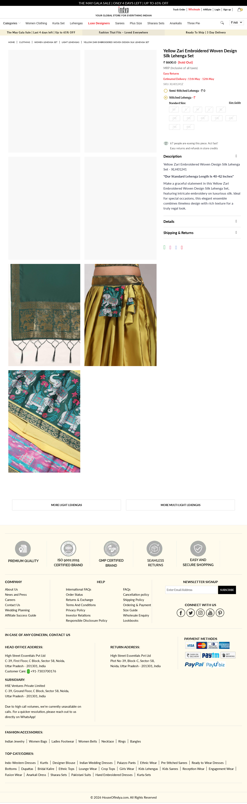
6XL (231, 118)
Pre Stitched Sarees (174, 763)
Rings (122, 741)
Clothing (24, 42)
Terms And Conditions (81, 605)
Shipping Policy (133, 600)
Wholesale (194, 9)
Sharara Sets (155, 23)
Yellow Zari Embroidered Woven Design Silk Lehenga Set (116, 42)
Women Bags (38, 741)
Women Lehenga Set (45, 42)
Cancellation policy (136, 594)
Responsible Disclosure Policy (86, 620)
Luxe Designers (99, 23)
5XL (217, 118)
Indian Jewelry (15, 741)
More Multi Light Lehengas (180, 505)
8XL (188, 127)
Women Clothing (36, 23)
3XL (188, 118)
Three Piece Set (197, 23)
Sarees (119, 23)
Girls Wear (127, 769)
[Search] (222, 22)
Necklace (107, 741)
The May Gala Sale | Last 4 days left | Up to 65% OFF (41, 32)
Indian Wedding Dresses (96, 763)
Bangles (135, 741)
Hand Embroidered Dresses (114, 775)
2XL (174, 118)
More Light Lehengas (66, 505)
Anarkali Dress (36, 775)
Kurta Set (58, 23)
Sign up (227, 9)
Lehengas (76, 23)
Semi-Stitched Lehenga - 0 (187, 90)
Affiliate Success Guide (20, 615)
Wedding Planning (17, 610)
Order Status (74, 594)
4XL (203, 118)
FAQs (127, 589)
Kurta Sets (144, 775)
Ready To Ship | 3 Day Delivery (206, 32)
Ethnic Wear (148, 763)
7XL (174, 127)
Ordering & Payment (137, 605)
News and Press (16, 594)
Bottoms (11, 769)
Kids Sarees (170, 769)
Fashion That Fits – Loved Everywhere (123, 32)
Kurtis (44, 763)
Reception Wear (193, 769)
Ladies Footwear (63, 741)
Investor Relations (78, 615)
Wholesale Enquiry (136, 615)
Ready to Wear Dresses (208, 763)
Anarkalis (176, 23)
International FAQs (78, 589)
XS (173, 109)
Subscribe (227, 590)
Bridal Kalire (46, 769)
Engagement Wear (221, 769)
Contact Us (12, 605)
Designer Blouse (64, 763)
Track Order (179, 9)
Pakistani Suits (81, 775)
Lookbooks (130, 620)
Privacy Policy (75, 610)
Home (11, 42)
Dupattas (27, 769)
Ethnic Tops (66, 769)
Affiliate (207, 9)
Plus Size (136, 23)
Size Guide (235, 102)
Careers (10, 600)
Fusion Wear (13, 775)
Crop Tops (108, 769)
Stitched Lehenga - (182, 97)
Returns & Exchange (79, 600)
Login (217, 9)
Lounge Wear (88, 769)
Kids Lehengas (148, 769)
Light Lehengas (70, 42)
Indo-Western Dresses (20, 763)
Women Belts (87, 741)
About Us (11, 589)
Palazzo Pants (126, 763)
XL (221, 109)
